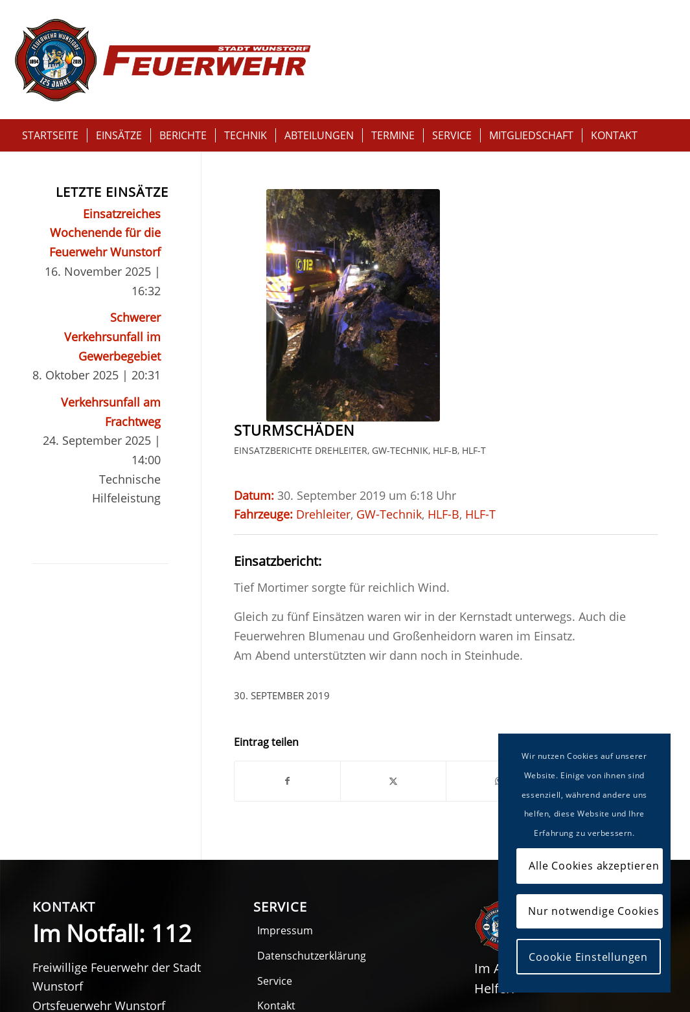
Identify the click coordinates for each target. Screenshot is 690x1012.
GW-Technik (400, 213)
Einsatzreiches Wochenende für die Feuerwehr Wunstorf (105, 233)
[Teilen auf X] (320, 640)
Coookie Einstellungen (588, 957)
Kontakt (276, 865)
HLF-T (246, 233)
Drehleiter (341, 213)
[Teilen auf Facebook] (263, 640)
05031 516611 (90, 953)
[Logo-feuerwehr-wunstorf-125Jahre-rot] (163, 59)
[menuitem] (50, 135)
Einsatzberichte (273, 213)
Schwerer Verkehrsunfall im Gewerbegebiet (112, 336)
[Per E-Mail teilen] (434, 640)
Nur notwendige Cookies (594, 911)
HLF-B (445, 213)
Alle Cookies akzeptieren (594, 866)
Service (274, 840)
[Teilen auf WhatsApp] (377, 640)
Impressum (285, 790)
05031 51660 (110, 933)
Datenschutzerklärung (311, 815)
